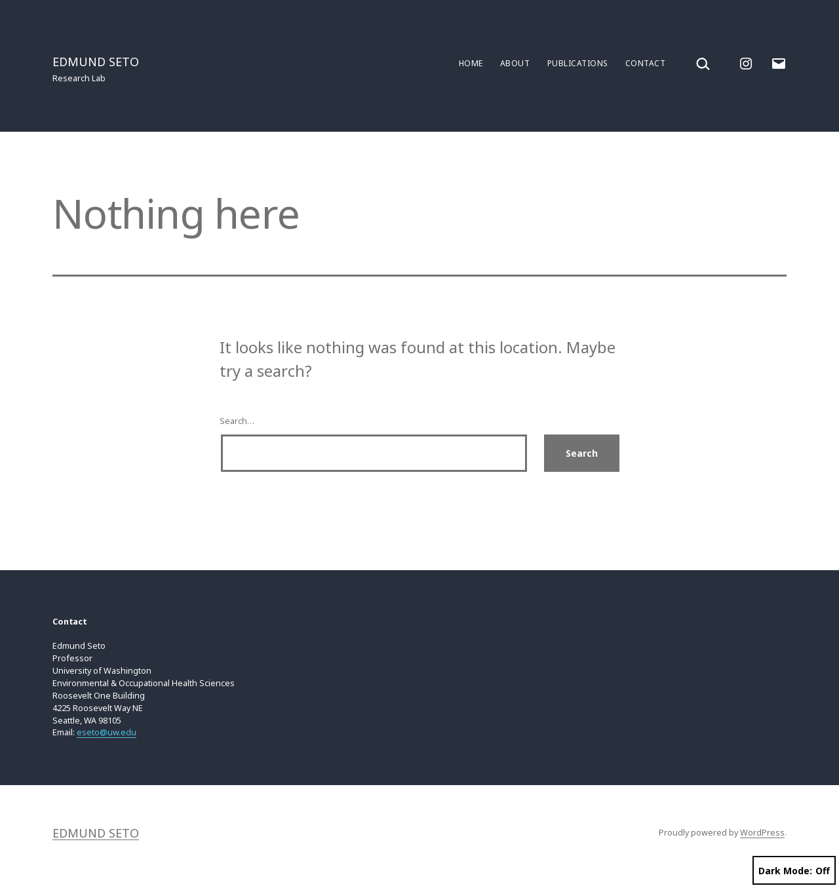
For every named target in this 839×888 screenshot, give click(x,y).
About (515, 63)
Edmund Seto (95, 61)
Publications (577, 63)
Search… (237, 421)
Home (471, 63)
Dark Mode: (794, 871)
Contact (645, 63)
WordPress (762, 832)
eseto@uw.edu (106, 732)
